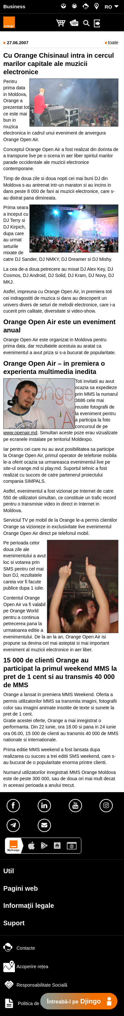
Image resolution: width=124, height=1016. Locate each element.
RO (108, 7)
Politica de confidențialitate (38, 1003)
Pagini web (20, 888)
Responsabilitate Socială (35, 985)
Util (8, 871)
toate (111, 42)
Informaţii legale (28, 905)
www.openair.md (20, 432)
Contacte (19, 948)
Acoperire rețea (25, 966)
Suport (13, 923)
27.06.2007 (17, 42)
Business (14, 6)
